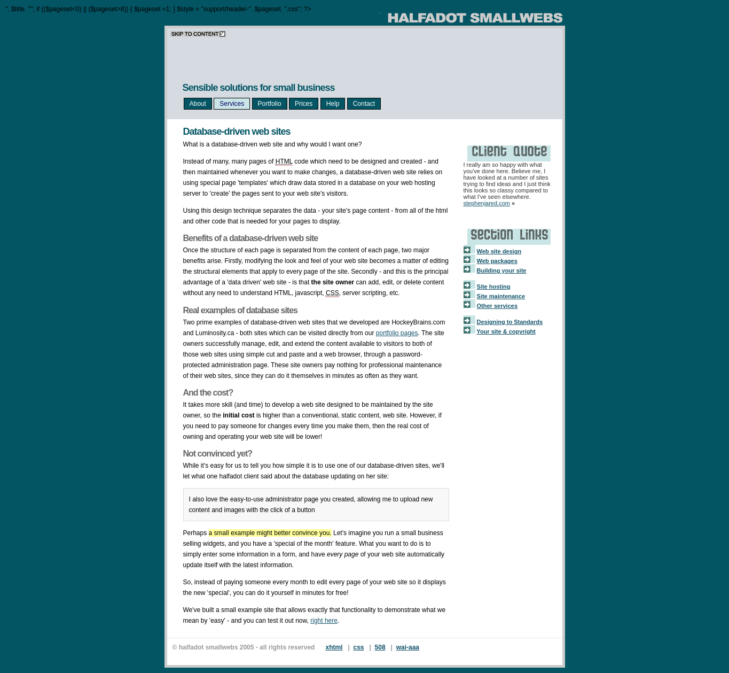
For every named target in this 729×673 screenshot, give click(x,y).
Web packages (497, 261)
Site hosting (494, 286)
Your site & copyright (505, 331)
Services (232, 103)
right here (324, 620)
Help (333, 103)
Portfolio (269, 103)
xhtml (333, 647)
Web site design (499, 251)
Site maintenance (501, 296)
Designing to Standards (510, 322)
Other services (497, 306)
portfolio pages (397, 333)
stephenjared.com (487, 203)
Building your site (502, 270)
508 (380, 647)
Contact (364, 103)
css (359, 647)
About (198, 103)
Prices (303, 103)
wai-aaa (407, 647)
